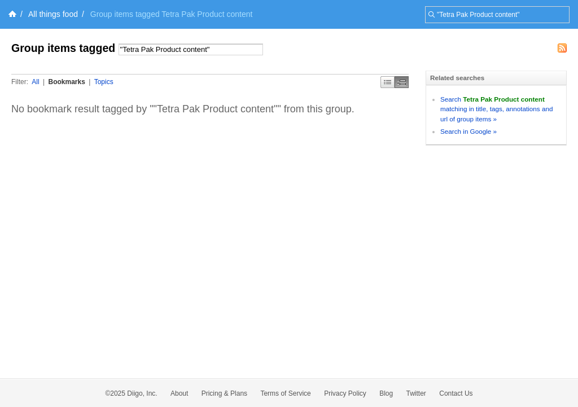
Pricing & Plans (224, 393)
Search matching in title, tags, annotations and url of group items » (496, 108)
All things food (53, 14)
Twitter (416, 393)
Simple (387, 82)
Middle (402, 82)
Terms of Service (285, 393)
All (35, 82)
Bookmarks (66, 82)
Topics (103, 82)
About (179, 393)
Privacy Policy (345, 393)
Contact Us (455, 393)
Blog (386, 393)
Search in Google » (468, 131)
